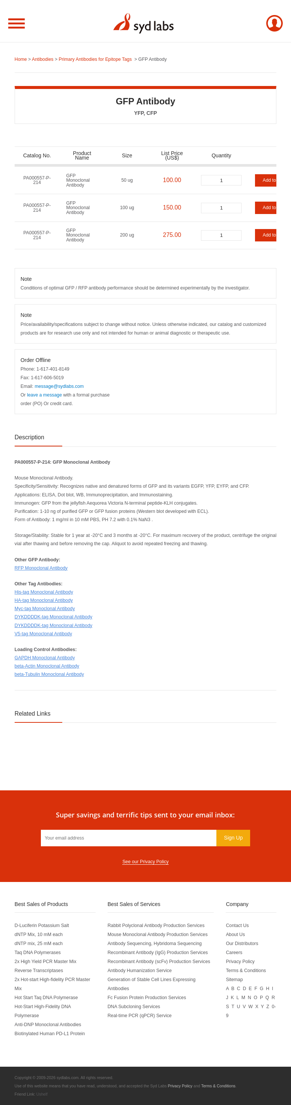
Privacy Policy (240, 961)
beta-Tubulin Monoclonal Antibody (49, 674)
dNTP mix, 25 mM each (39, 943)
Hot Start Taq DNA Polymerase (46, 997)
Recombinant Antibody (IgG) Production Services (158, 952)
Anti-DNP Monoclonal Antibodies (48, 1024)
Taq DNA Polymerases (38, 952)
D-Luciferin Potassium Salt (42, 925)
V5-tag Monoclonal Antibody (43, 633)
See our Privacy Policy (145, 861)
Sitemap (234, 979)
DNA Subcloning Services (134, 1006)
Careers (234, 952)
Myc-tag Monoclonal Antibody (45, 608)
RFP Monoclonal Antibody (41, 568)
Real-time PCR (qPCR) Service (140, 1015)
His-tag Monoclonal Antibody (44, 592)
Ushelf (42, 1094)
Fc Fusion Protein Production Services (147, 997)
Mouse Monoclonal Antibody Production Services (158, 934)
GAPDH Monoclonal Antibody (45, 657)
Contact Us (237, 925)
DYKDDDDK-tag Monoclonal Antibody (53, 617)
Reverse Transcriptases (39, 970)
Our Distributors (242, 943)
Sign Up (233, 838)
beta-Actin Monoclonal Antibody (47, 666)
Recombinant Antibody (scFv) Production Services (159, 961)
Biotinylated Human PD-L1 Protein (50, 1033)
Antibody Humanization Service (140, 970)
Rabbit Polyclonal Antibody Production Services (156, 925)
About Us (235, 934)
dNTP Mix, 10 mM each (39, 934)
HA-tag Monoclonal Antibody (44, 600)
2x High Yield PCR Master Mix (45, 961)
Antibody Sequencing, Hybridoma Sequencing (155, 943)
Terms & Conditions (246, 970)
